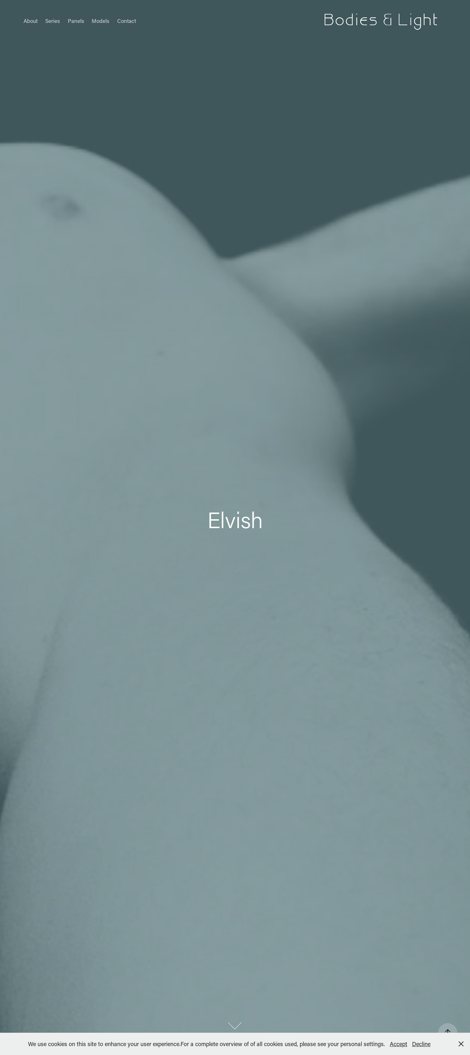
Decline (421, 1044)
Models (100, 20)
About (31, 20)
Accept (398, 1044)
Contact (126, 20)
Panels (76, 20)
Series (52, 20)
